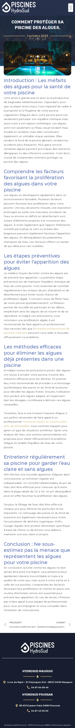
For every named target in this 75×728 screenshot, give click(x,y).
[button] (70, 7)
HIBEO (47, 725)
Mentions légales (62, 725)
